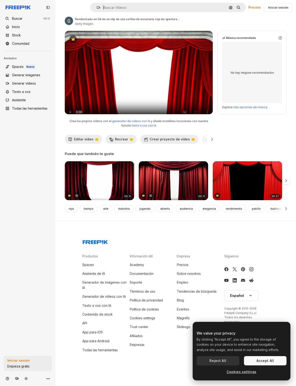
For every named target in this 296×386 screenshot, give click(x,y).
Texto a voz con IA (96, 315)
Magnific (183, 327)
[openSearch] (28, 18)
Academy (137, 274)
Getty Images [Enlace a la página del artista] (84, 23)
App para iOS (92, 341)
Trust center (139, 336)
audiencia (186, 218)
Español (241, 305)
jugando (145, 218)
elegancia (209, 218)
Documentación (142, 283)
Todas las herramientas (100, 359)
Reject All (218, 361)
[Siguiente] (212, 148)
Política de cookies (144, 318)
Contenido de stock (97, 324)
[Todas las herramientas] (28, 108)
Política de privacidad (146, 309)
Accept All (265, 361)
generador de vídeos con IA (131, 130)
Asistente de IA (93, 283)
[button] (96, 7)
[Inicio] (28, 27)
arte (105, 218)
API (84, 332)
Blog (180, 309)
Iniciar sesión (278, 7)
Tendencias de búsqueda (196, 301)
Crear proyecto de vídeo (169, 149)
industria (124, 218)
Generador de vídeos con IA (104, 306)
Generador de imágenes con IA (104, 294)
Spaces (88, 274)
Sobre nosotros (189, 283)
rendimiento (234, 218)
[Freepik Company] (95, 250)
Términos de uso (142, 301)
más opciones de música (250, 116)
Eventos (183, 318)
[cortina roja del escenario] (173, 190)
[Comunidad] (28, 43)
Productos (90, 265)
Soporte (136, 292)
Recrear (121, 149)
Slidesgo (183, 336)
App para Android (95, 350)
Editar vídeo (83, 149)
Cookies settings (142, 327)
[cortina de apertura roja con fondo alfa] (247, 190)
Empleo (182, 292)
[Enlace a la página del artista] (69, 21)
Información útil (141, 265)
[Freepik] (18, 7)
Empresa (183, 265)
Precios (254, 7)
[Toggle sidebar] (48, 7)
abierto (165, 218)
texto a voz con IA (144, 134)
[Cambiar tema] (26, 378)
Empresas (137, 354)
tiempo (88, 218)
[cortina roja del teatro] (99, 190)
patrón (256, 218)
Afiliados (136, 345)
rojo (71, 218)
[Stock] (28, 35)
